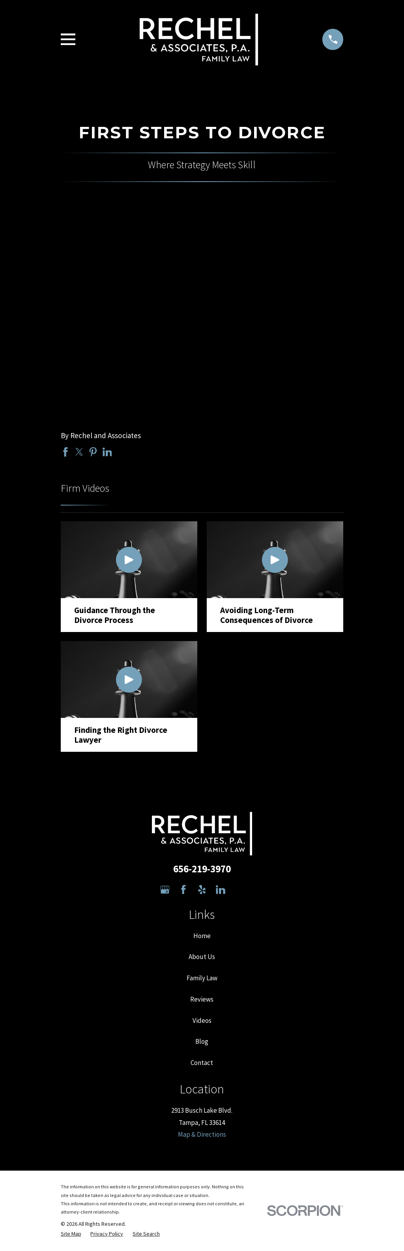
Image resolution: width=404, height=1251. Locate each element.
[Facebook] (183, 889)
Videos (202, 1020)
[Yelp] (202, 889)
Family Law (202, 978)
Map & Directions (202, 1134)
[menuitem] (71, 1234)
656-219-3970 (202, 869)
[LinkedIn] (220, 889)
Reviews (201, 999)
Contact (202, 1062)
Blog (201, 1041)
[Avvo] (239, 889)
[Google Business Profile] (165, 889)
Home (202, 935)
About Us (202, 956)
